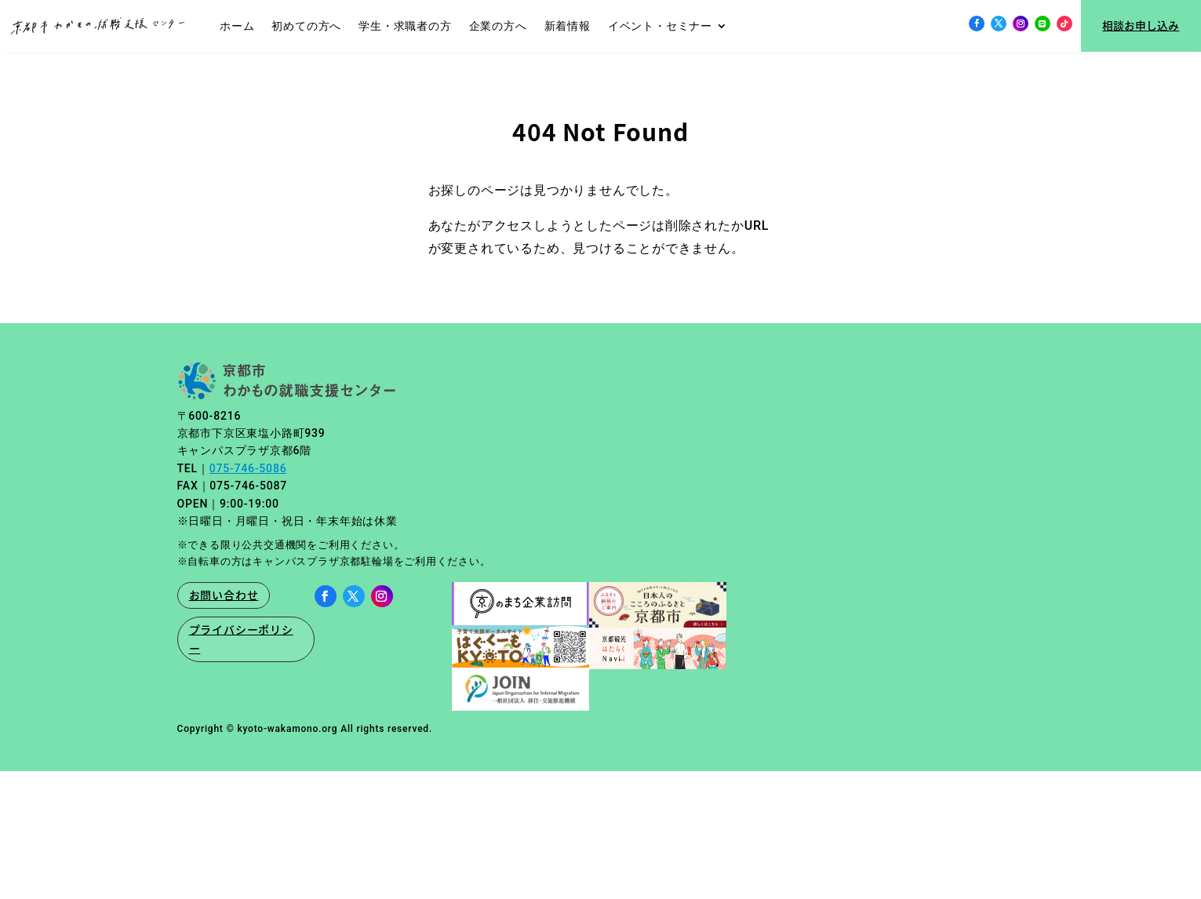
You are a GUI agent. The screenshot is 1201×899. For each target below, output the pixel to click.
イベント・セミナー (660, 26)
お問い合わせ (224, 594)
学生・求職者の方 (404, 26)
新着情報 (567, 26)
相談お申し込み (1140, 25)
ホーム (237, 26)
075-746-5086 (248, 468)
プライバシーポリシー (241, 638)
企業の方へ (498, 26)
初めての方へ (306, 26)
